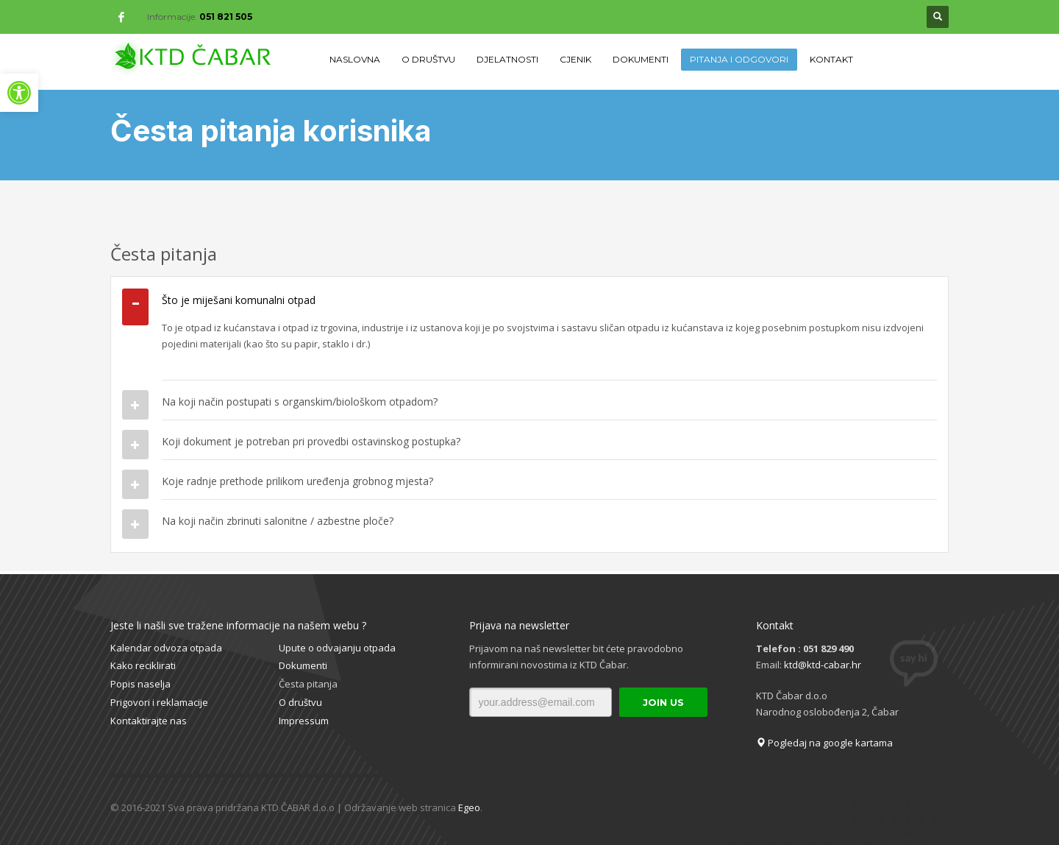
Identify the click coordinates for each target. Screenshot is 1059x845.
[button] (19, 93)
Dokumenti (303, 665)
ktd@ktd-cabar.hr (822, 664)
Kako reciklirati (143, 665)
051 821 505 (225, 16)
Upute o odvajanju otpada (337, 647)
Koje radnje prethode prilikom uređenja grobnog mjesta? (297, 481)
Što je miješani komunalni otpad (238, 300)
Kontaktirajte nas (148, 720)
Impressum (304, 720)
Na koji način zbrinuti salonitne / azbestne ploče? (277, 521)
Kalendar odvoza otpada (166, 647)
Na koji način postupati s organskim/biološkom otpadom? (300, 402)
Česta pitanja (308, 683)
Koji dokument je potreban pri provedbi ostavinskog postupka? (311, 441)
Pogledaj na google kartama (824, 742)
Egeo (469, 807)
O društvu (300, 702)
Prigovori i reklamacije (159, 702)
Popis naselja (140, 683)
